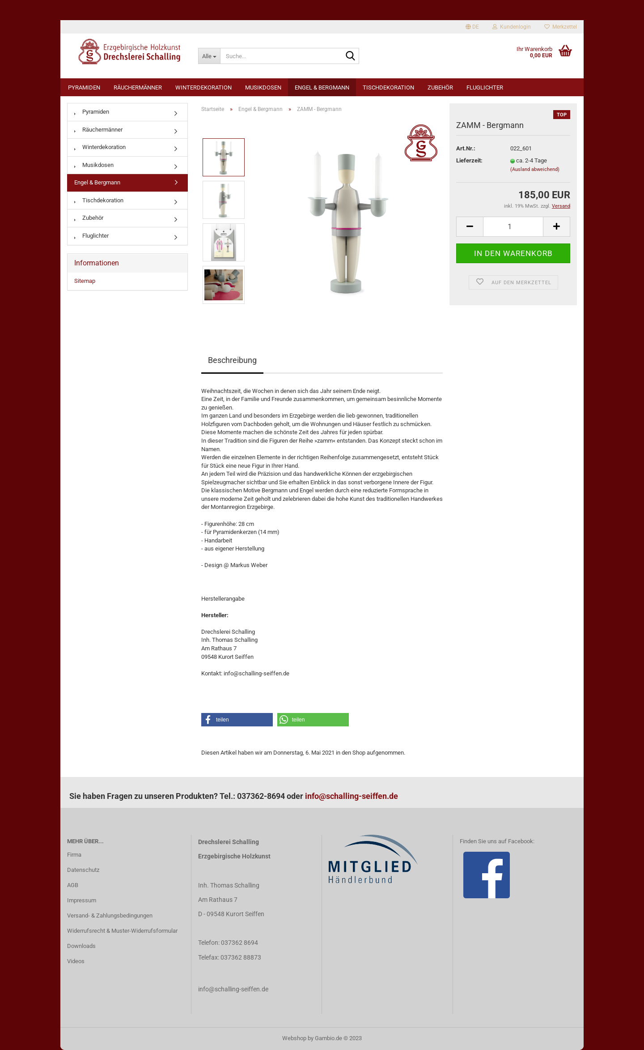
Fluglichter (484, 87)
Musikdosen (263, 87)
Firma (74, 854)
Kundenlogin (511, 27)
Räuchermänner (138, 87)
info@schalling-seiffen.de (351, 796)
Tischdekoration (388, 87)
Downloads (81, 946)
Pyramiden (84, 87)
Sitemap (84, 280)
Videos (76, 961)
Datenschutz (83, 869)
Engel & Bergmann (322, 87)
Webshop (294, 1038)
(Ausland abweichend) (534, 169)
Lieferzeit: (469, 160)
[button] (237, 719)
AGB (72, 885)
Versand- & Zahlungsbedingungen (110, 915)
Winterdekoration (203, 87)
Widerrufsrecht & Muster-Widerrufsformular (122, 930)
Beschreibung (232, 360)
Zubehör (440, 87)
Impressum (81, 900)
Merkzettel (560, 27)
